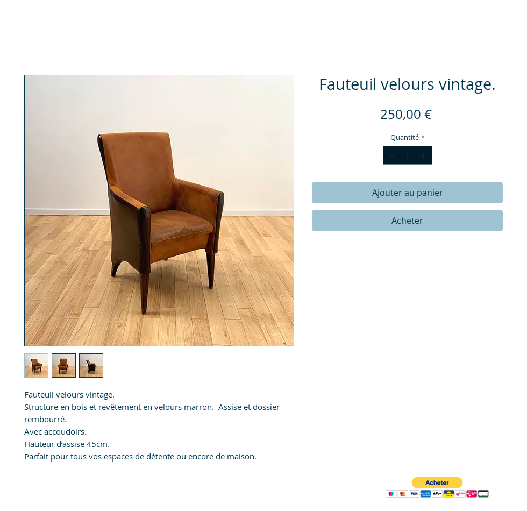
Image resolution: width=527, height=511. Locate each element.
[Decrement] (390, 155)
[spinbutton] (407, 155)
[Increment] (424, 155)
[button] (437, 487)
